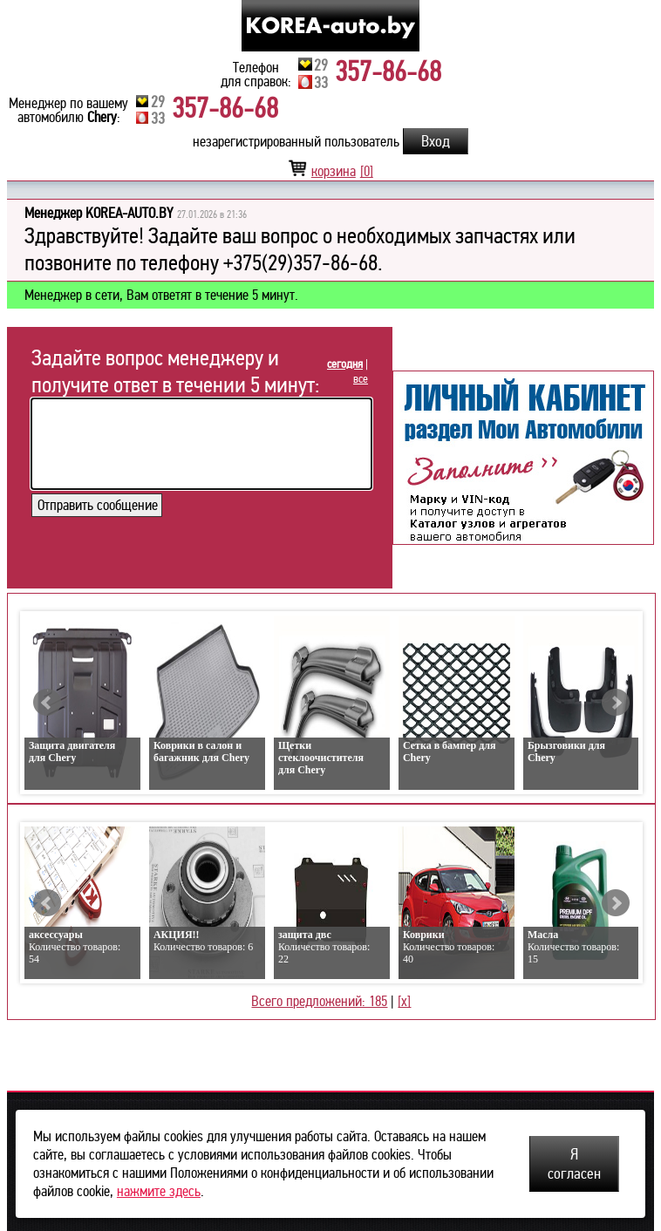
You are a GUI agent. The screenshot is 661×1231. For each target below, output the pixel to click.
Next (616, 703)
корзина (330, 171)
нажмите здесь (159, 1191)
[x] (404, 1001)
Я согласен (574, 1164)
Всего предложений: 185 (319, 1001)
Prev (47, 703)
